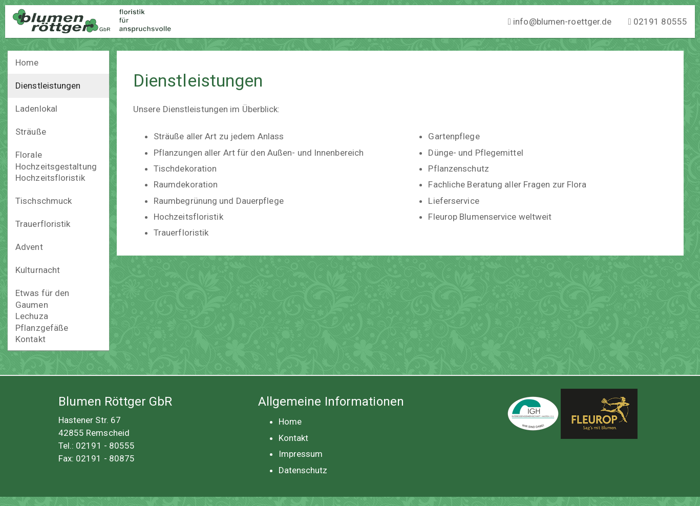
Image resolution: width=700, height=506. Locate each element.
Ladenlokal (36, 108)
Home (26, 62)
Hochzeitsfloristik (50, 178)
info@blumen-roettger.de (560, 21)
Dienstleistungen (48, 85)
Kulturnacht (37, 270)
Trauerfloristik (43, 224)
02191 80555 (657, 21)
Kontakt (30, 339)
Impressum (301, 454)
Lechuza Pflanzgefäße (41, 322)
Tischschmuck (43, 201)
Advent (29, 247)
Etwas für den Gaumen (42, 299)
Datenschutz (303, 470)
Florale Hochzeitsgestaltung (56, 161)
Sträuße (30, 131)
